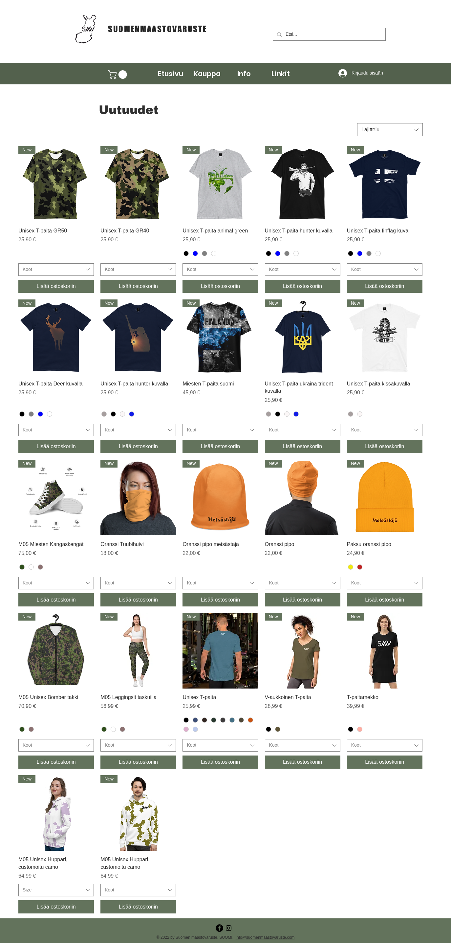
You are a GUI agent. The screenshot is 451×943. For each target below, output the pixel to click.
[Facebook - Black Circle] (219, 928)
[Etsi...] (329, 34)
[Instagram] (228, 928)
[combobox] (390, 129)
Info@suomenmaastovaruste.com (265, 937)
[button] (207, 73)
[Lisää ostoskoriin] (56, 286)
